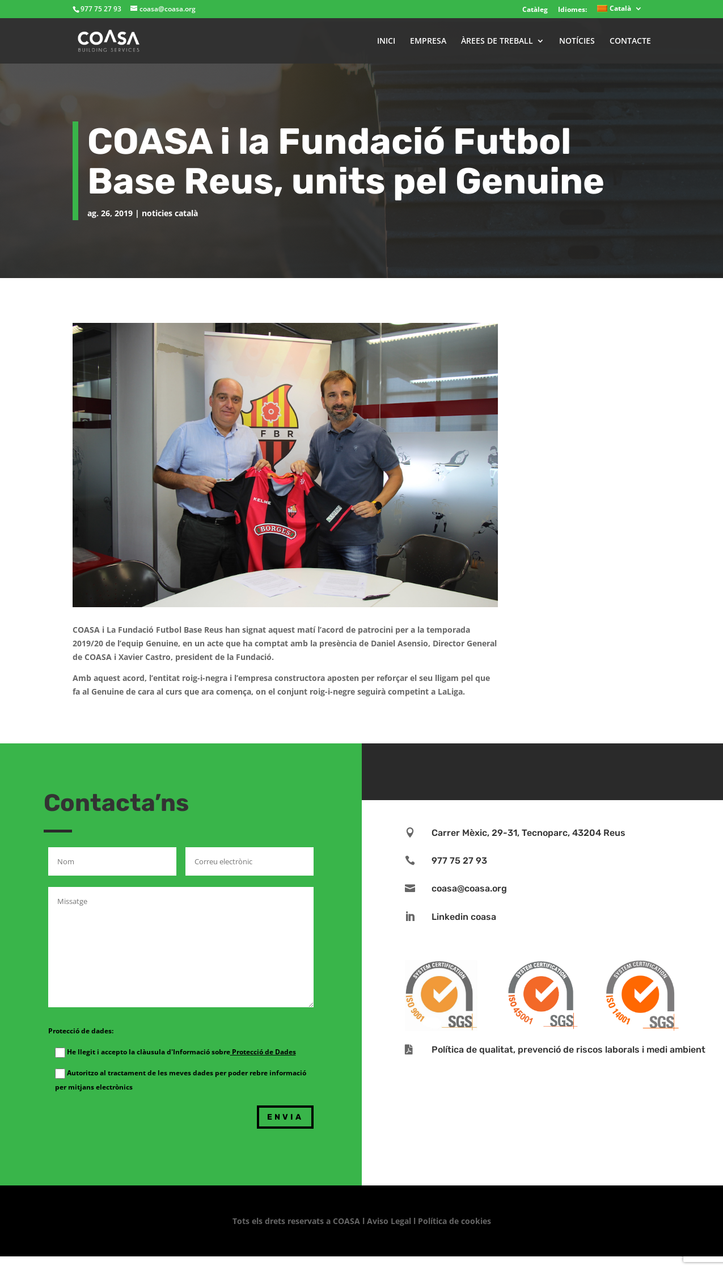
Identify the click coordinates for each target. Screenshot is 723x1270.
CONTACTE (630, 41)
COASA (347, 1221)
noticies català (170, 213)
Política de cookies (454, 1221)
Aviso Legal (389, 1221)
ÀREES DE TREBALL (497, 41)
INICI (386, 41)
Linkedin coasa (464, 916)
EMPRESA (428, 41)
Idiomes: (572, 9)
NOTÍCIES (577, 41)
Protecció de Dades (263, 1052)
